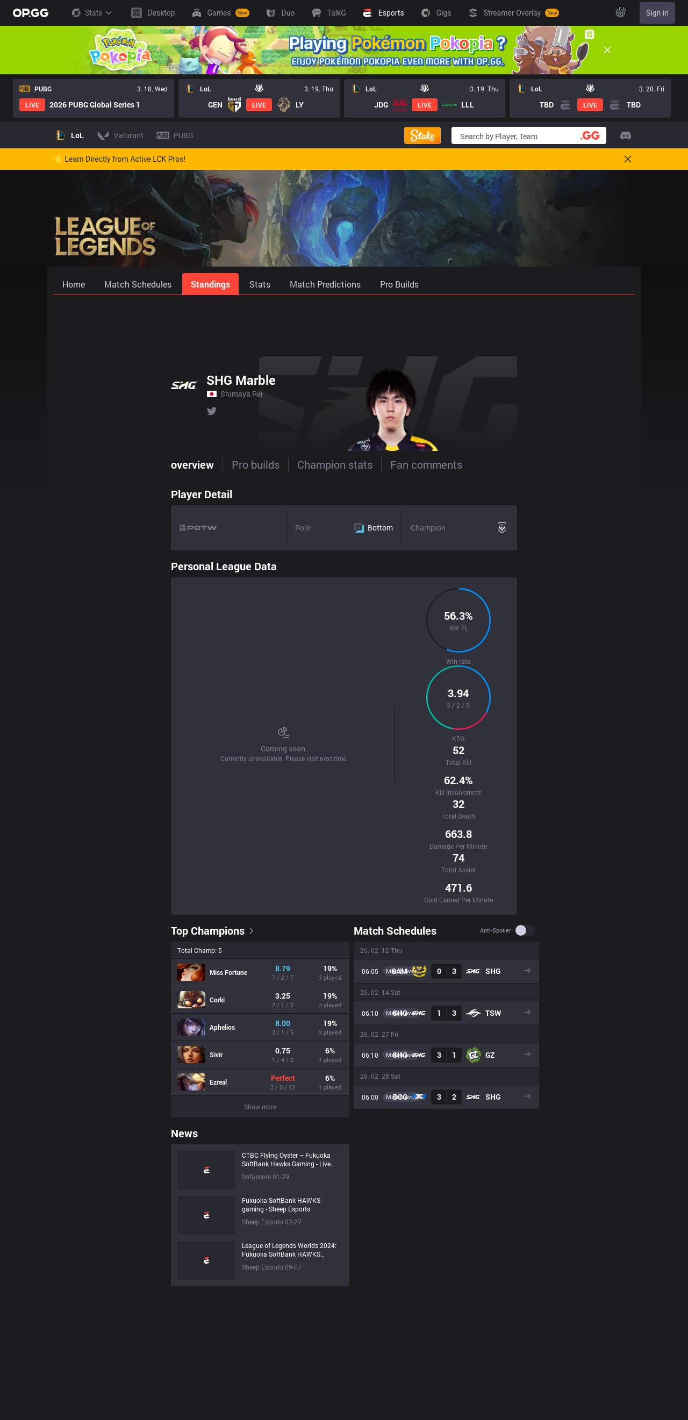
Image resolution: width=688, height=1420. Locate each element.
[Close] (607, 50)
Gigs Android (402, 1386)
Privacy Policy (539, 1295)
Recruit (615, 1326)
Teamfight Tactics (297, 1311)
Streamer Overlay (296, 1401)
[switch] (620, 691)
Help (523, 1311)
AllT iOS (393, 1341)
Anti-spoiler (590, 691)
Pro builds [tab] (138, 464)
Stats (91, 12)
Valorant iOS (402, 1371)
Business (618, 1295)
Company (157, 1311)
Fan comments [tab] (309, 464)
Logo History (163, 1341)
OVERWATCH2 (291, 1341)
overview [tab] (75, 464)
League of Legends (298, 1295)
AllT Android (401, 1326)
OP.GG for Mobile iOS (416, 1311)
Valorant (281, 1326)
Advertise (618, 1311)
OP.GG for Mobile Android (423, 1295)
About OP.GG (163, 1295)
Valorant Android (409, 1356)
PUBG (276, 1356)
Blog (149, 1326)
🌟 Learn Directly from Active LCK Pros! (119, 159)
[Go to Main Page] (30, 13)
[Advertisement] (344, 323)
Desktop (280, 1386)
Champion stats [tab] (217, 464)
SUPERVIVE (286, 1371)
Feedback (531, 1326)
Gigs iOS (395, 1401)
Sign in (657, 13)
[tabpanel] (344, 765)
